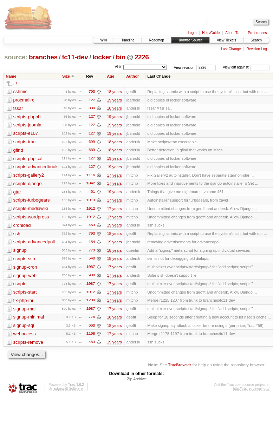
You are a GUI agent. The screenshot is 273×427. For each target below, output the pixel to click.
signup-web (25, 277)
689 (92, 150)
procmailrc (23, 100)
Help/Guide (211, 33)
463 (92, 226)
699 (92, 142)
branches (43, 57)
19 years (114, 100)
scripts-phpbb (27, 116)
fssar (18, 108)
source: (15, 57)
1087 (90, 268)
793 (92, 91)
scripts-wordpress (31, 218)
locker (101, 57)
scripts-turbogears (31, 201)
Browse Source (190, 40)
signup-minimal (28, 319)
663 (92, 327)
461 (92, 193)
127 (92, 100)
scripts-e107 (25, 133)
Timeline (127, 40)
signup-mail (25, 310)
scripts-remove (28, 344)
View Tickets (226, 40)
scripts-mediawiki (30, 209)
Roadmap (156, 40)
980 (92, 277)
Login (192, 33)
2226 (142, 57)
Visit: (118, 67)
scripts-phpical (28, 159)
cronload (22, 226)
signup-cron (25, 268)
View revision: (185, 67)
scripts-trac (24, 142)
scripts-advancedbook (35, 167)
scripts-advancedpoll (34, 243)
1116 (90, 176)
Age (110, 76)
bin (120, 57)
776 (92, 319)
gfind (18, 150)
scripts (20, 285)
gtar (17, 192)
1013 (90, 201)
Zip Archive (136, 381)
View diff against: (246, 67)
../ (15, 83)
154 (92, 243)
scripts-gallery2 (28, 175)
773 (92, 252)
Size (66, 76)
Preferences (257, 33)
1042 (90, 184)
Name (11, 76)
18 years (114, 92)
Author (132, 76)
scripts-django (27, 184)
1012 (90, 209)
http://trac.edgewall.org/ (251, 391)
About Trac (233, 33)
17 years (114, 176)
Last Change (231, 49)
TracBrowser (179, 367)
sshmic (20, 91)
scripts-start (25, 293)
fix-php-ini (23, 302)
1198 (90, 336)
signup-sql (23, 327)
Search (256, 40)
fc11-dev (75, 57)
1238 (90, 302)
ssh (16, 234)
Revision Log (257, 49)
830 (92, 108)
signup (20, 251)
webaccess (24, 336)
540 (92, 260)
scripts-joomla (27, 125)
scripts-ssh (24, 260)
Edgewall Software (68, 391)
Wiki (103, 40)
